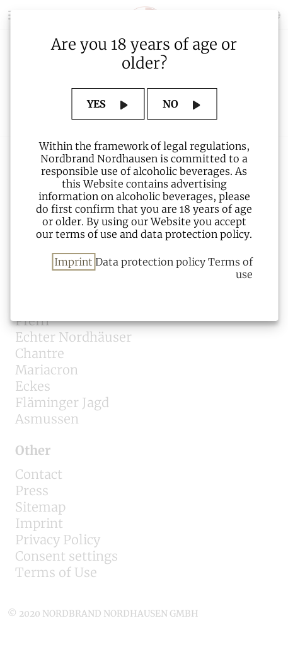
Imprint (73, 261)
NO (172, 104)
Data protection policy (150, 261)
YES (97, 104)
